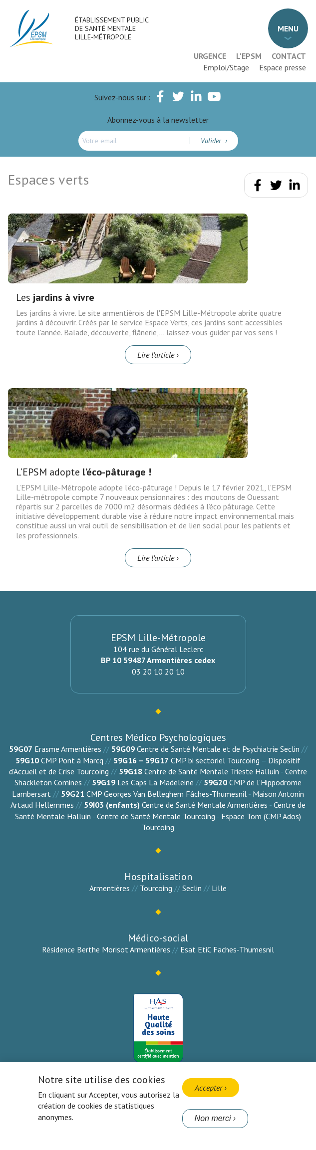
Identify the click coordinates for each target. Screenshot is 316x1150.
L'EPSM (249, 56)
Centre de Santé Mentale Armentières (205, 805)
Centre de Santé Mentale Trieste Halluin (211, 771)
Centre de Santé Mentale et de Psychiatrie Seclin (218, 749)
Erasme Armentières (67, 749)
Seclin (192, 888)
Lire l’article (155, 355)
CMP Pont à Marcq (72, 760)
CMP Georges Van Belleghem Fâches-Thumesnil (166, 794)
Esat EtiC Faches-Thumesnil (227, 949)
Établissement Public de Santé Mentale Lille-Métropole (111, 28)
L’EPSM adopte (83, 471)
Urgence (210, 56)
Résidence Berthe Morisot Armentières (106, 949)
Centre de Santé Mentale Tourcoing (156, 816)
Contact (289, 56)
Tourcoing (156, 888)
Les (55, 297)
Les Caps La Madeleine (155, 782)
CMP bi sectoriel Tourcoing (215, 760)
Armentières (109, 888)
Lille (219, 888)
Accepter (208, 1088)
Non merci (213, 1118)
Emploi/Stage (226, 67)
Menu (288, 28)
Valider (212, 140)
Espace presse (282, 67)
